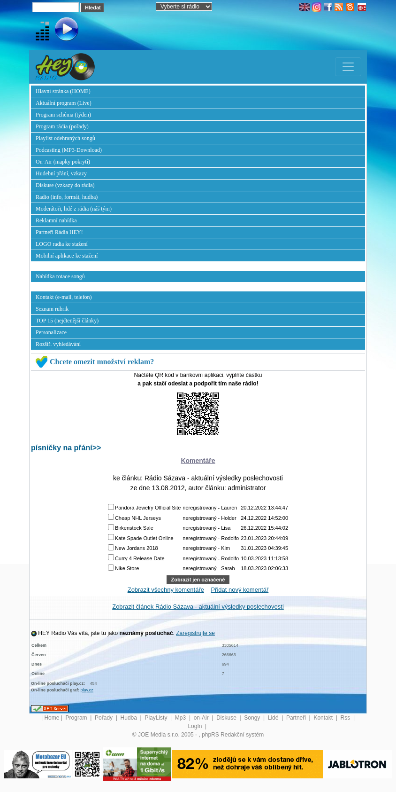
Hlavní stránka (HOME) (63, 91)
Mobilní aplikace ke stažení (67, 255)
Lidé (274, 717)
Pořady (104, 717)
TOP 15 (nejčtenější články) (67, 320)
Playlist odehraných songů (65, 138)
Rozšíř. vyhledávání (58, 344)
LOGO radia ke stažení (62, 244)
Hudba (130, 717)
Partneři (296, 717)
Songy (252, 717)
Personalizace (51, 332)
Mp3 (181, 717)
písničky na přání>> (66, 448)
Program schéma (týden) (63, 114)
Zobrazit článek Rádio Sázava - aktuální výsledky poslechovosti (198, 606)
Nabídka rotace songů (60, 276)
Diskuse (227, 717)
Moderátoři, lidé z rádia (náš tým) (74, 208)
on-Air (202, 717)
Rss (346, 717)
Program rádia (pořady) (62, 126)
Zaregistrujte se (195, 633)
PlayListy (156, 717)
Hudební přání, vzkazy (61, 173)
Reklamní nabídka (56, 220)
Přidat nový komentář (239, 589)
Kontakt (323, 717)
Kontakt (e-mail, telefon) (64, 297)
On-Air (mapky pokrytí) (63, 161)
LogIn (195, 726)
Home (51, 717)
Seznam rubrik (52, 309)
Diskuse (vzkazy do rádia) (65, 185)
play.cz (87, 690)
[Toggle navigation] (348, 66)
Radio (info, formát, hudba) (67, 197)
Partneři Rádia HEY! (59, 232)
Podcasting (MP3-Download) (69, 150)
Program (77, 717)
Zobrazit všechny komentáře (166, 589)
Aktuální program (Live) (63, 103)
